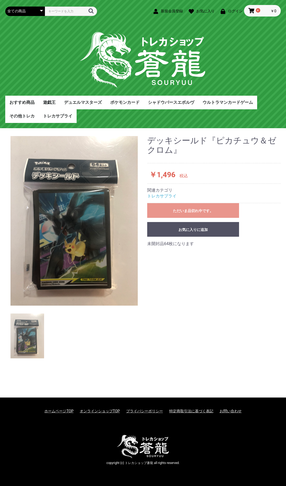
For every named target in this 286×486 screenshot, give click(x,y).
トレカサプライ (57, 116)
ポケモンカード (125, 102)
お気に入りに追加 (193, 230)
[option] (74, 221)
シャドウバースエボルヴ (171, 102)
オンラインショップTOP (100, 411)
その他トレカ (22, 116)
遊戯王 (49, 102)
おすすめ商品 (22, 102)
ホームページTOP (58, 411)
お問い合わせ (231, 411)
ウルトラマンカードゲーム (228, 102)
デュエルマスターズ (83, 102)
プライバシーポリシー (144, 411)
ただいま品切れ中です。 (193, 211)
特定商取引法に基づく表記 (191, 411)
